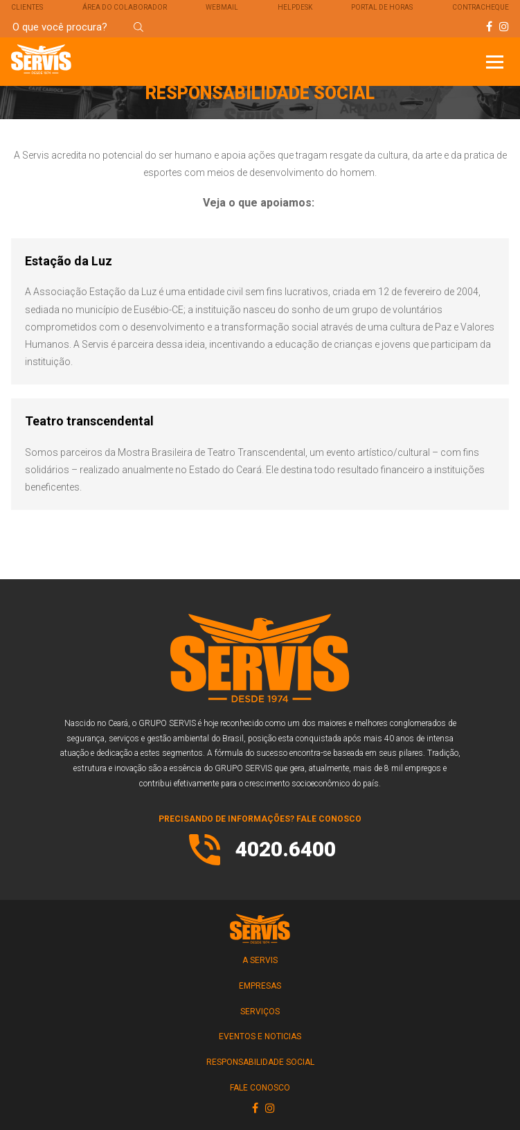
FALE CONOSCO (260, 1088)
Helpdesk (295, 7)
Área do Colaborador (124, 7)
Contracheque (480, 7)
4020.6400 (285, 849)
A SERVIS (260, 960)
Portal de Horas (382, 7)
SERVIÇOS (260, 1011)
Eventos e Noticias (260, 1036)
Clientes (27, 7)
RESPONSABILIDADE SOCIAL (260, 1062)
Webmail (222, 7)
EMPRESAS (260, 986)
